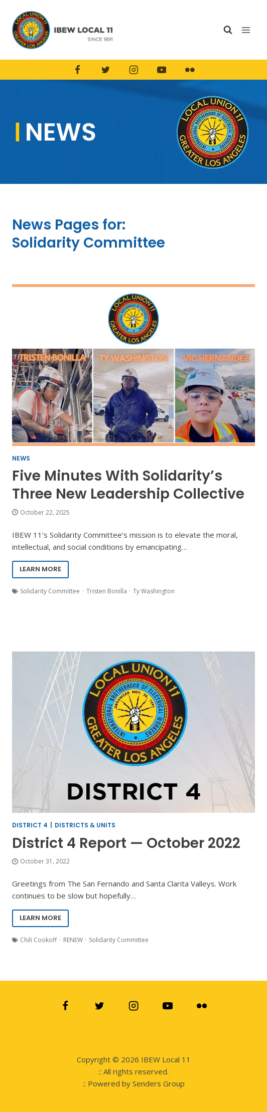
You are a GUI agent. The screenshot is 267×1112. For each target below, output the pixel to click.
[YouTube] (161, 70)
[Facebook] (77, 70)
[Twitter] (105, 70)
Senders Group (158, 1083)
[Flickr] (189, 70)
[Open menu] (247, 30)
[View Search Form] (228, 30)
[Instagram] (133, 70)
